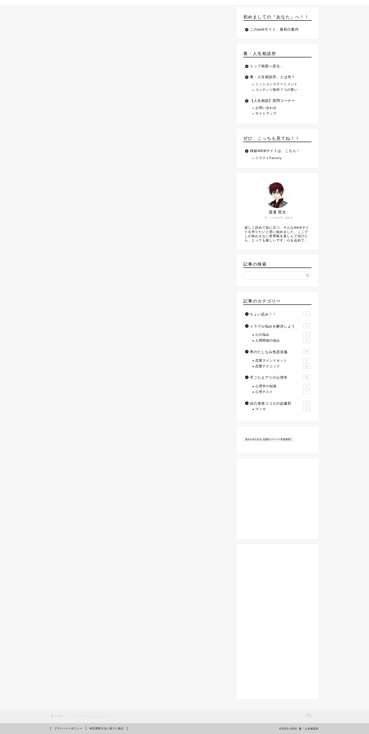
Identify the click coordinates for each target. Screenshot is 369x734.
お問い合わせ (266, 108)
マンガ (282, 409)
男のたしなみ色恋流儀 (90, 232)
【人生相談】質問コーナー (272, 101)
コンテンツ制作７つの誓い (276, 90)
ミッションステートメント (276, 84)
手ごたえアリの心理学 (90, 239)
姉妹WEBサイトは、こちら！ (275, 151)
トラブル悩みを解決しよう (94, 225)
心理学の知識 (282, 386)
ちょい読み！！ (84, 218)
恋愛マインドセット (282, 360)
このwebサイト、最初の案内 (274, 29)
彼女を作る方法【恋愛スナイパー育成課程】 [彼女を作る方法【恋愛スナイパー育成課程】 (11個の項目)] (268, 439)
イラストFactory (268, 158)
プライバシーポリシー (68, 728)
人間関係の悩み (282, 340)
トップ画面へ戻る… (267, 66)
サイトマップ (266, 113)
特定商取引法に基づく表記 (107, 728)
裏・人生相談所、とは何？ (272, 77)
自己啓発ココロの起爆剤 (92, 246)
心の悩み (282, 334)
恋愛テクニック (282, 366)
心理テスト (282, 392)
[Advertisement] (277, 621)
